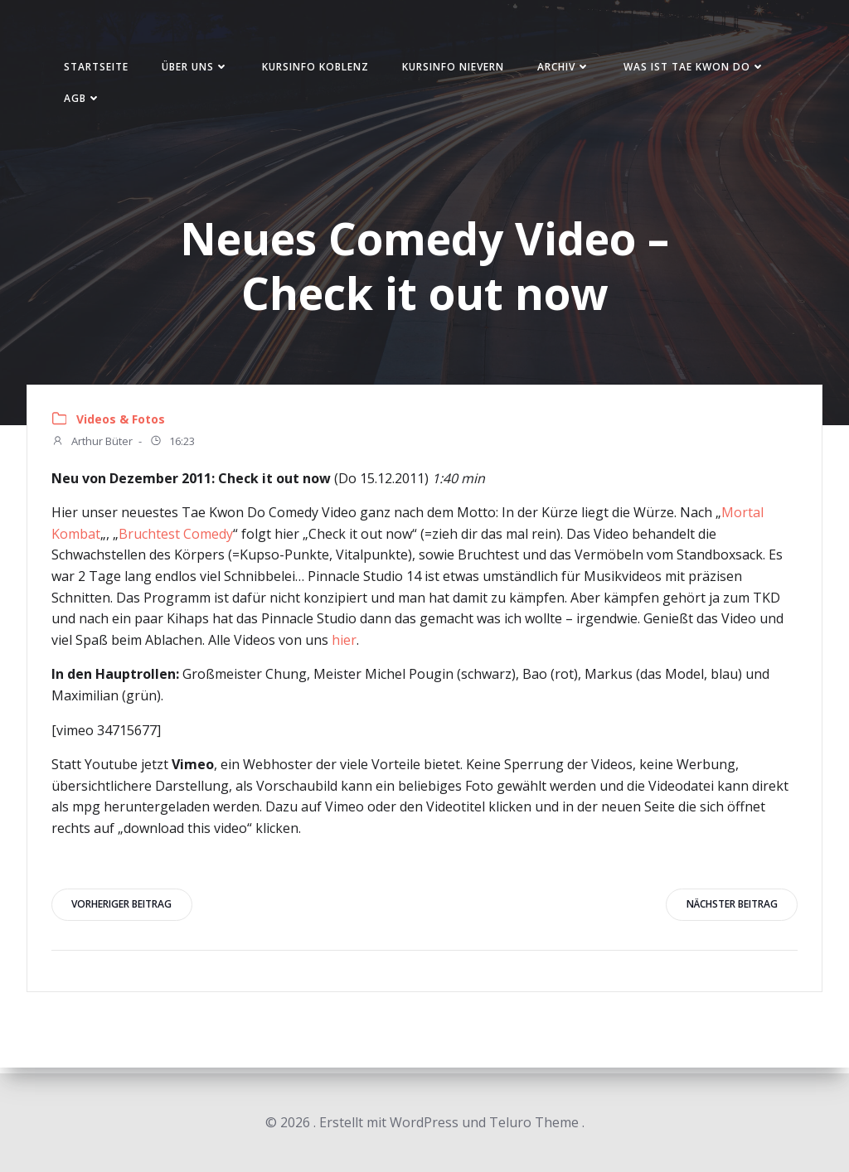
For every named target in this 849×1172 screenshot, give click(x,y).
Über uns (198, 69)
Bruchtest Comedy (176, 538)
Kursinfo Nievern (456, 69)
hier (344, 644)
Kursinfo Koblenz (318, 69)
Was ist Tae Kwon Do (698, 69)
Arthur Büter (92, 447)
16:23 (173, 447)
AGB (85, 101)
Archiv (567, 69)
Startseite (99, 69)
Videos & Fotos (121, 424)
